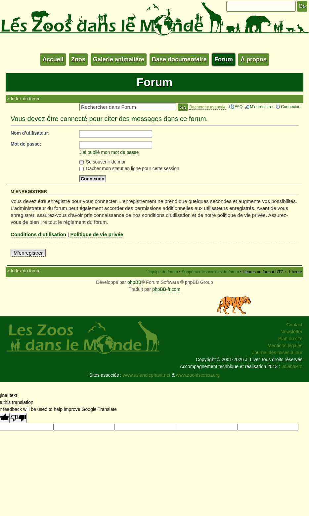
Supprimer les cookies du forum (210, 272)
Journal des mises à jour (277, 352)
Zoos (78, 59)
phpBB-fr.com (166, 289)
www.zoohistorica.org (198, 375)
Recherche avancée (207, 107)
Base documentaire (179, 59)
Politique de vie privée (96, 234)
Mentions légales (285, 345)
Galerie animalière (118, 59)
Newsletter (291, 331)
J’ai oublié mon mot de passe (109, 152)
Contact (294, 324)
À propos (254, 59)
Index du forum (26, 98)
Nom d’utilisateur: (30, 133)
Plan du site (290, 338)
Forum (223, 59)
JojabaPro (292, 366)
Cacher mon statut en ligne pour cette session (129, 168)
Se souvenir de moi (102, 161)
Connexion (290, 106)
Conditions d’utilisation (38, 234)
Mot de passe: (26, 144)
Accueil (53, 59)
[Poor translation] (18, 418)
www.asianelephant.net (146, 375)
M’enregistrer (262, 106)
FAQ (239, 106)
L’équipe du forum (162, 272)
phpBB (134, 282)
